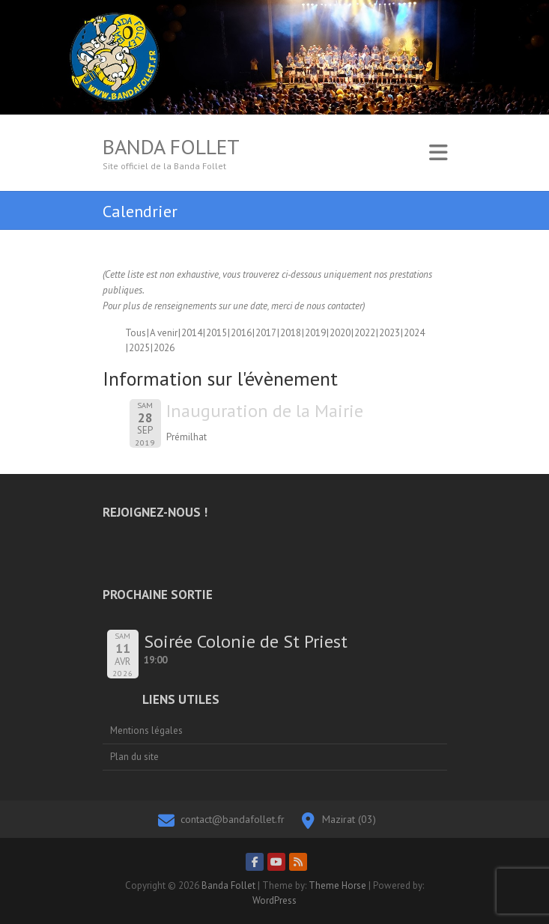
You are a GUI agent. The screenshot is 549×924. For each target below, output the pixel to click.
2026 (164, 347)
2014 (191, 332)
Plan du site (134, 756)
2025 (139, 347)
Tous (135, 332)
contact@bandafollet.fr (233, 819)
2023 (389, 332)
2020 (340, 332)
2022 (364, 332)
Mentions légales (146, 730)
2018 (290, 332)
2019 (315, 332)
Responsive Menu (438, 152)
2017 (265, 332)
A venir (164, 332)
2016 (241, 332)
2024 (414, 332)
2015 (216, 332)
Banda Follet (171, 146)
